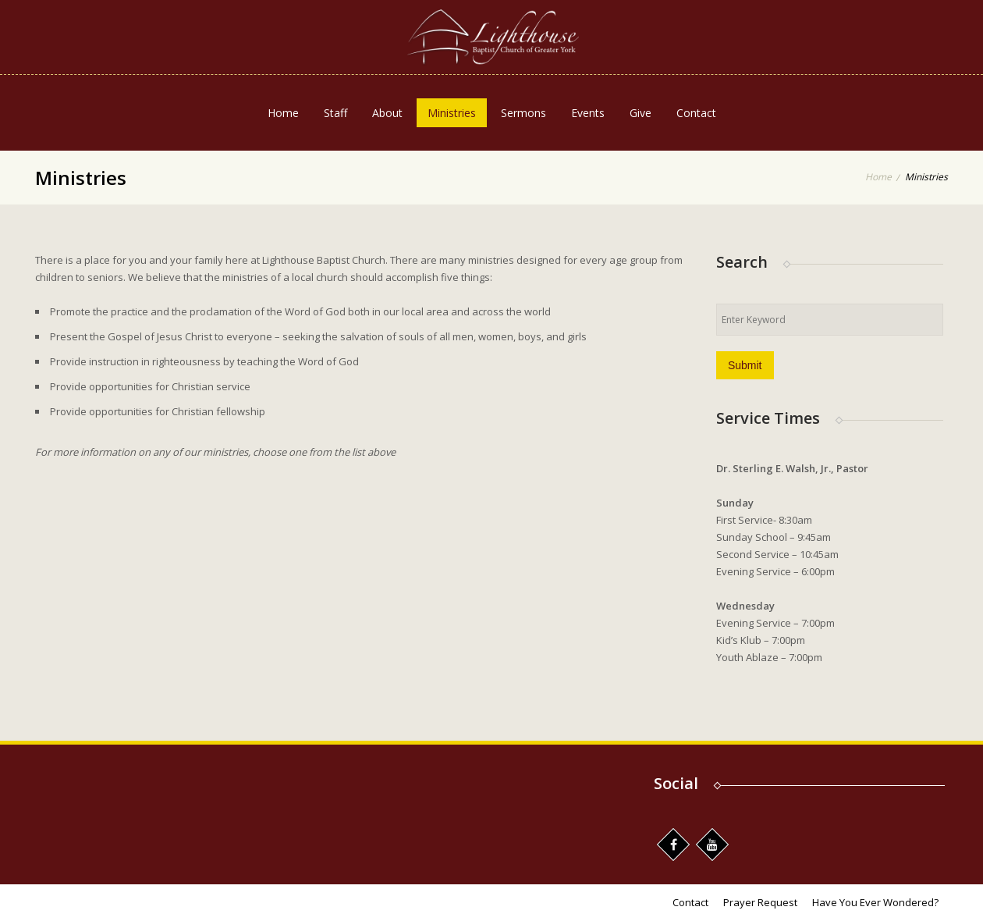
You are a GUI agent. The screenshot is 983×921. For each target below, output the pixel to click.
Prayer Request (760, 902)
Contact (696, 112)
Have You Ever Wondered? (875, 902)
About (387, 112)
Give (640, 112)
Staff (335, 112)
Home (283, 112)
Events (588, 112)
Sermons (523, 112)
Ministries (452, 112)
